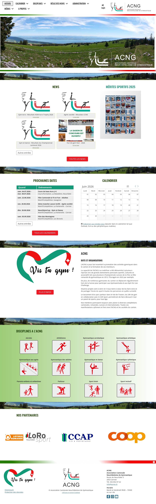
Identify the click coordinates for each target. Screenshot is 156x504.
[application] (110, 202)
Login (103, 6)
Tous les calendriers (45, 233)
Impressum (9, 490)
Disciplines (39, 3)
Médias (9, 8)
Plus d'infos (45, 292)
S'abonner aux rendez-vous (94, 224)
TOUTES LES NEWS (77, 159)
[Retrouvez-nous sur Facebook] (108, 497)
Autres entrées (24, 152)
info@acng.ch (112, 484)
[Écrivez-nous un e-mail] (116, 497)
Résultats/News (59, 3)
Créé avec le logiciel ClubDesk (71, 492)
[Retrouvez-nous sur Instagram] (112, 497)
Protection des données (14, 492)
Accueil (7, 3)
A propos (24, 8)
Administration (81, 3)
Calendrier (22, 3)
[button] (135, 186)
